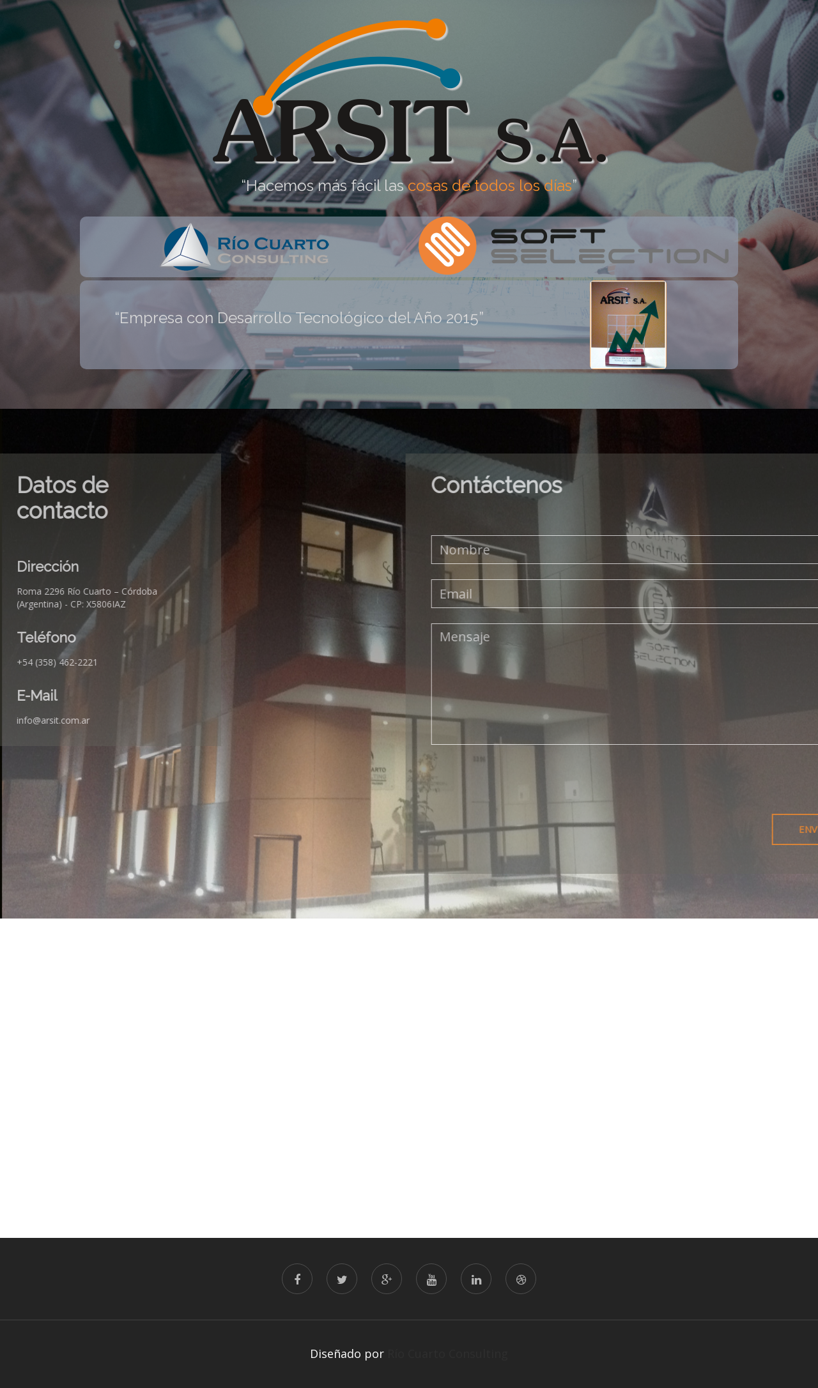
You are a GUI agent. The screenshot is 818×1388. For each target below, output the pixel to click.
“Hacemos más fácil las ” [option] (409, 186)
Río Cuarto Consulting (447, 1353)
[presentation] (650, 779)
